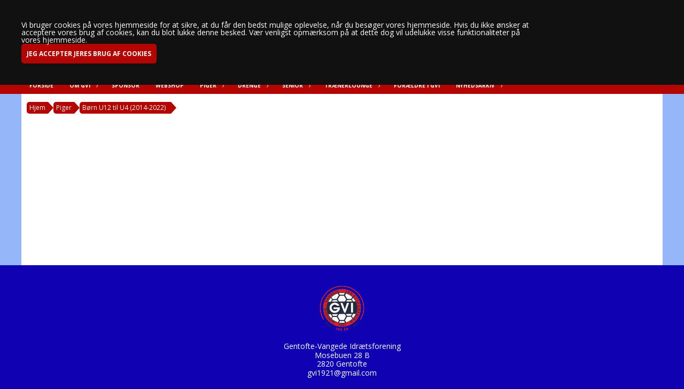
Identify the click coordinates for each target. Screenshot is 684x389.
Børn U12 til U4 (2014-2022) (124, 107)
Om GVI (82, 85)
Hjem (37, 107)
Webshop (170, 85)
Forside (41, 85)
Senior (295, 85)
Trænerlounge (351, 85)
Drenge (252, 85)
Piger (211, 85)
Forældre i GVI (417, 85)
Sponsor (125, 85)
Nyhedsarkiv (478, 85)
